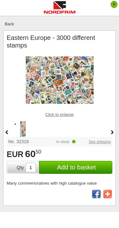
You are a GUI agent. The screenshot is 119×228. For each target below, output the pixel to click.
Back (9, 24)
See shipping (100, 142)
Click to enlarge (59, 114)
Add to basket (76, 167)
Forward (112, 132)
